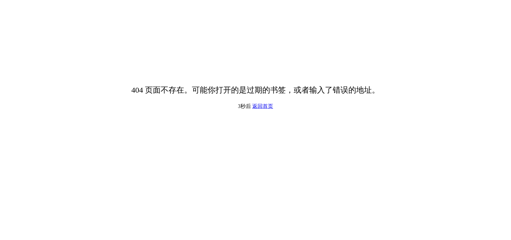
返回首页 (262, 106)
